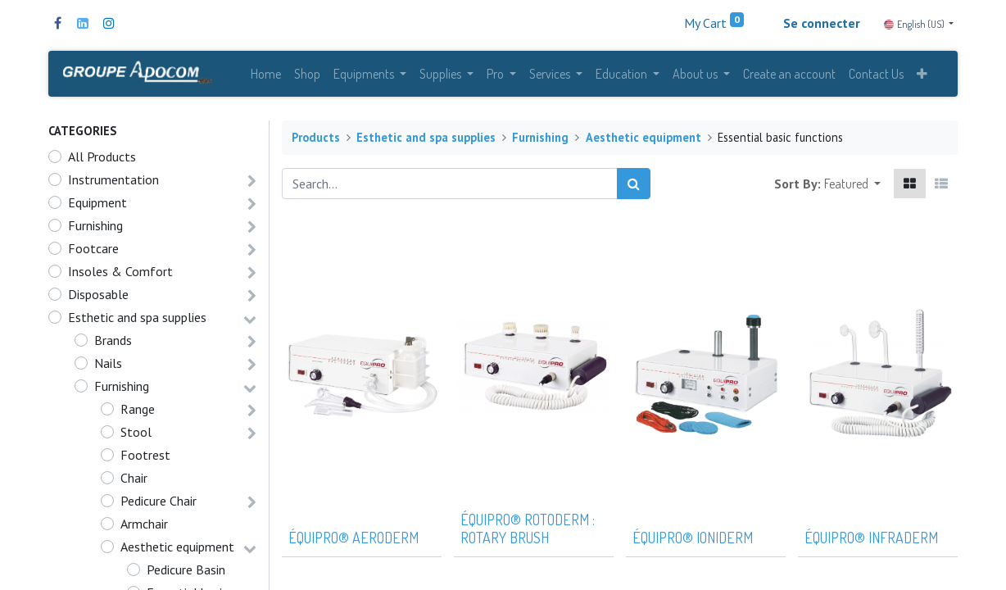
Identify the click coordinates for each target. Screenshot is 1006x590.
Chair (133, 481)
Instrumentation (113, 183)
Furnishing (95, 228)
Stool (136, 435)
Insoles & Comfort (120, 274)
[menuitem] (266, 75)
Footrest (145, 458)
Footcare (93, 251)
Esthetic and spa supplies (137, 320)
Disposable (98, 297)
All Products (102, 160)
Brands (113, 343)
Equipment (97, 205)
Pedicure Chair (158, 504)
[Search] (633, 186)
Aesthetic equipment (177, 550)
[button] (922, 75)
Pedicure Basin (186, 573)
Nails (108, 366)
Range (137, 412)
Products (316, 140)
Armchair (144, 527)
